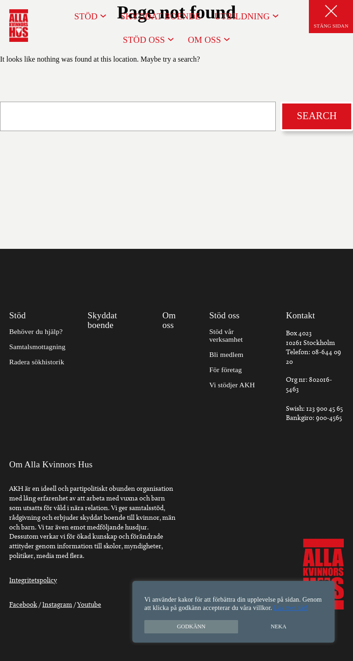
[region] (233, 612)
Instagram (57, 604)
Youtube (89, 604)
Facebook (23, 604)
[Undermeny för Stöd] (103, 15)
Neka (278, 626)
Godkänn (191, 626)
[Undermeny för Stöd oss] (170, 38)
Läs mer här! (291, 607)
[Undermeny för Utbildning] (275, 15)
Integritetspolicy (33, 580)
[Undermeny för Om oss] (226, 38)
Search (317, 115)
